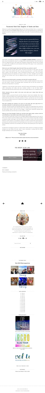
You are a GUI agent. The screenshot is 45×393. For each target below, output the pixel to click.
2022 (22, 296)
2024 (23, 293)
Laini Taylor (31, 137)
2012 (22, 310)
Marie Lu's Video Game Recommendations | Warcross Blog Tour (22, 348)
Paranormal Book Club (16, 29)
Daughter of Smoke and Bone (29, 59)
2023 (23, 294)
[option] (12, 155)
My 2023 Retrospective (22, 263)
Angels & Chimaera (12, 157)
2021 (22, 297)
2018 (22, 301)
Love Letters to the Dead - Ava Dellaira (22, 331)
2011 (22, 311)
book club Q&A (17, 137)
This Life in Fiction (22, 133)
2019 (22, 300)
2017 (22, 303)
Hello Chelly (22, 134)
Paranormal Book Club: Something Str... (32, 157)
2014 (22, 307)
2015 (22, 306)
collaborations (21, 137)
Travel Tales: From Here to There (22, 366)
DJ (21, 30)
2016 (22, 304)
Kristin (18, 30)
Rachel (14, 30)
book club (14, 137)
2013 (22, 308)
